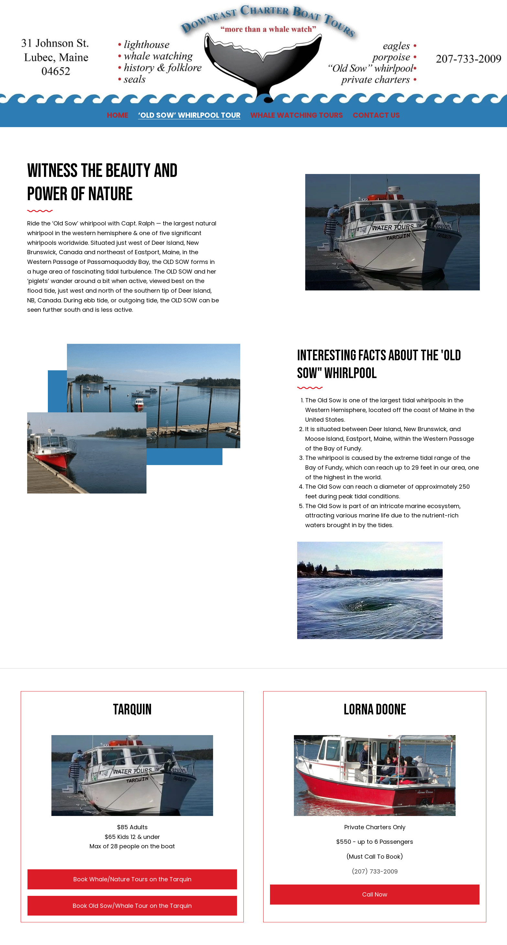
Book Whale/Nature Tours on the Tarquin (132, 879)
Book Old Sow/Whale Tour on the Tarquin (132, 906)
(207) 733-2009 (375, 871)
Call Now (374, 894)
